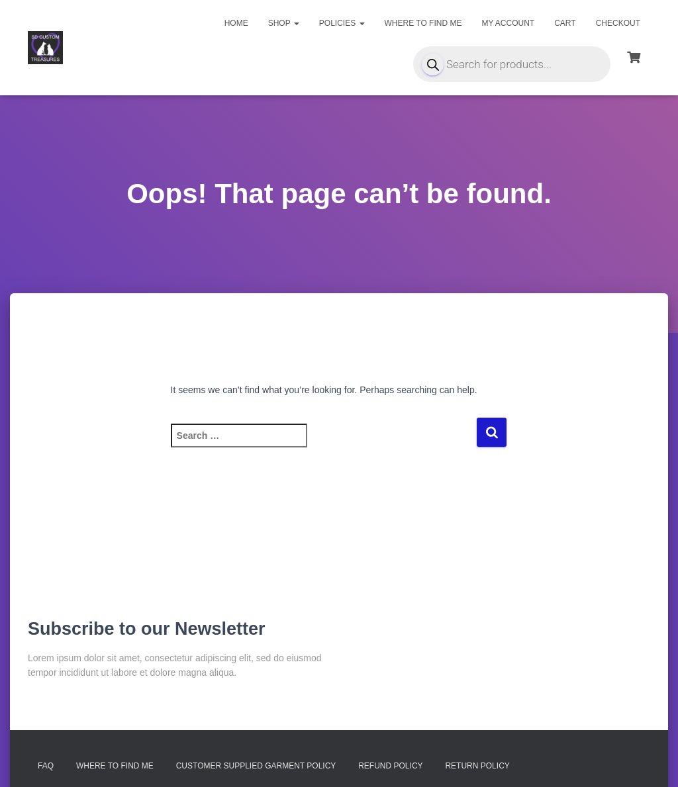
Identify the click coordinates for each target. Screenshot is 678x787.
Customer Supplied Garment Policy (256, 765)
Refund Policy (390, 765)
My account (507, 23)
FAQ (46, 765)
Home (236, 23)
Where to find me (423, 23)
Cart (564, 23)
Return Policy (477, 765)
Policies (342, 23)
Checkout (618, 23)
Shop (283, 23)
